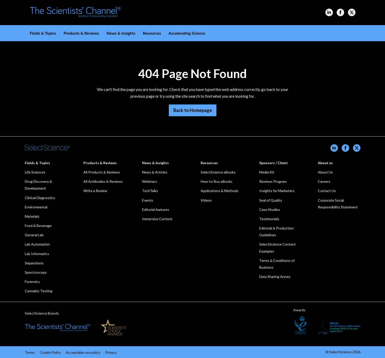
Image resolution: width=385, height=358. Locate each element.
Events (147, 200)
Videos (206, 200)
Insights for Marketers (277, 191)
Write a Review (95, 191)
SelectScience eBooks (218, 172)
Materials (32, 216)
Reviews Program (273, 181)
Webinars (149, 181)
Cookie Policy (50, 352)
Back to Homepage (192, 110)
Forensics (32, 281)
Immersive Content (157, 219)
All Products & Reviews (101, 172)
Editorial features (155, 209)
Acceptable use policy (83, 352)
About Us (325, 172)
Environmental (36, 207)
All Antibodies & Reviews (103, 181)
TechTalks (150, 191)
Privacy (110, 352)
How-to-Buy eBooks (216, 181)
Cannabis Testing (38, 291)
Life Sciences (35, 172)
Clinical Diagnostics (40, 198)
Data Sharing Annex (274, 276)
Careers (324, 181)
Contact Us (327, 191)
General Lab (34, 235)
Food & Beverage (38, 225)
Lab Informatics (37, 254)
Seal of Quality (270, 200)
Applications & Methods (219, 191)
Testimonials (269, 219)
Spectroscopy (36, 272)
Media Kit (266, 172)
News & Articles (154, 172)
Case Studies (269, 209)
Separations (34, 263)
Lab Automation (37, 244)
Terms (30, 352)
